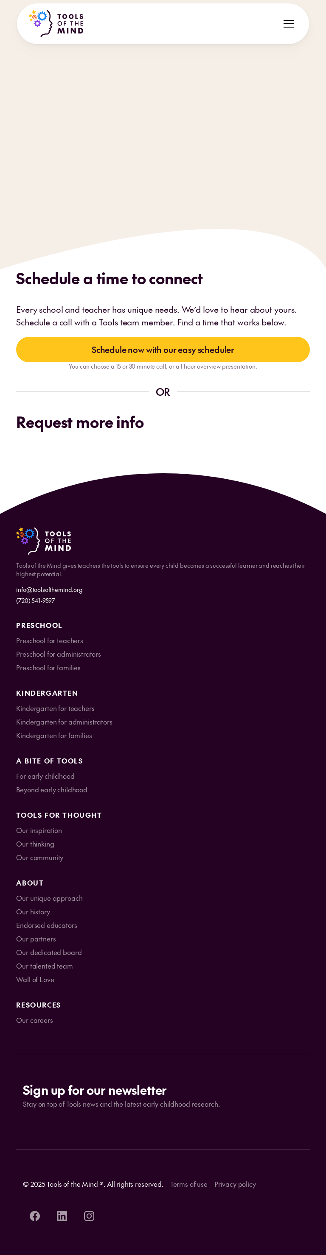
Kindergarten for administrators (64, 721)
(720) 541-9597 (35, 600)
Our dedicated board (49, 952)
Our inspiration (39, 830)
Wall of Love (35, 979)
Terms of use (189, 1183)
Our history (33, 911)
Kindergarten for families (54, 735)
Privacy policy (235, 1183)
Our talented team (44, 965)
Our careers (34, 1020)
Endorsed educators (46, 925)
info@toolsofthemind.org (49, 589)
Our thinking (35, 843)
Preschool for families (48, 667)
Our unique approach (49, 897)
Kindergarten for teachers (55, 708)
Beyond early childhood (51, 789)
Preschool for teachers (49, 640)
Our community (39, 857)
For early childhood (45, 775)
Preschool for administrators (58, 653)
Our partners (36, 938)
